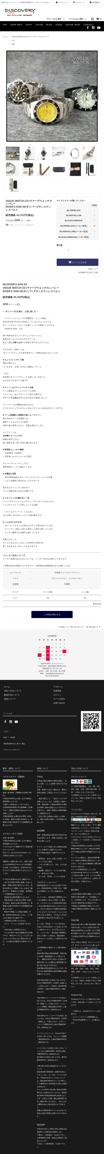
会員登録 (96, 2)
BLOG (49, 25)
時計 (13, 44)
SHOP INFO (16, 25)
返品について (93, 269)
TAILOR (39, 25)
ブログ (6, 730)
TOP (5, 25)
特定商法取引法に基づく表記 (15, 738)
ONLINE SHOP (73, 25)
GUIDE (58, 25)
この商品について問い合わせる (71, 626)
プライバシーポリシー (12, 742)
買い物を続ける (93, 626)
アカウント (62, 2)
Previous (9, 96)
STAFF (28, 25)
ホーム (5, 37)
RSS (5, 734)
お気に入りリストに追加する (20, 225)
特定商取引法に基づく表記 (88, 272)
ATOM (11, 734)
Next (94, 96)
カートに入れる (77, 262)
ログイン (79, 2)
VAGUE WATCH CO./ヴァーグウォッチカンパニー (30, 37)
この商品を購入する (52, 614)
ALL (13, 40)
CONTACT (89, 25)
